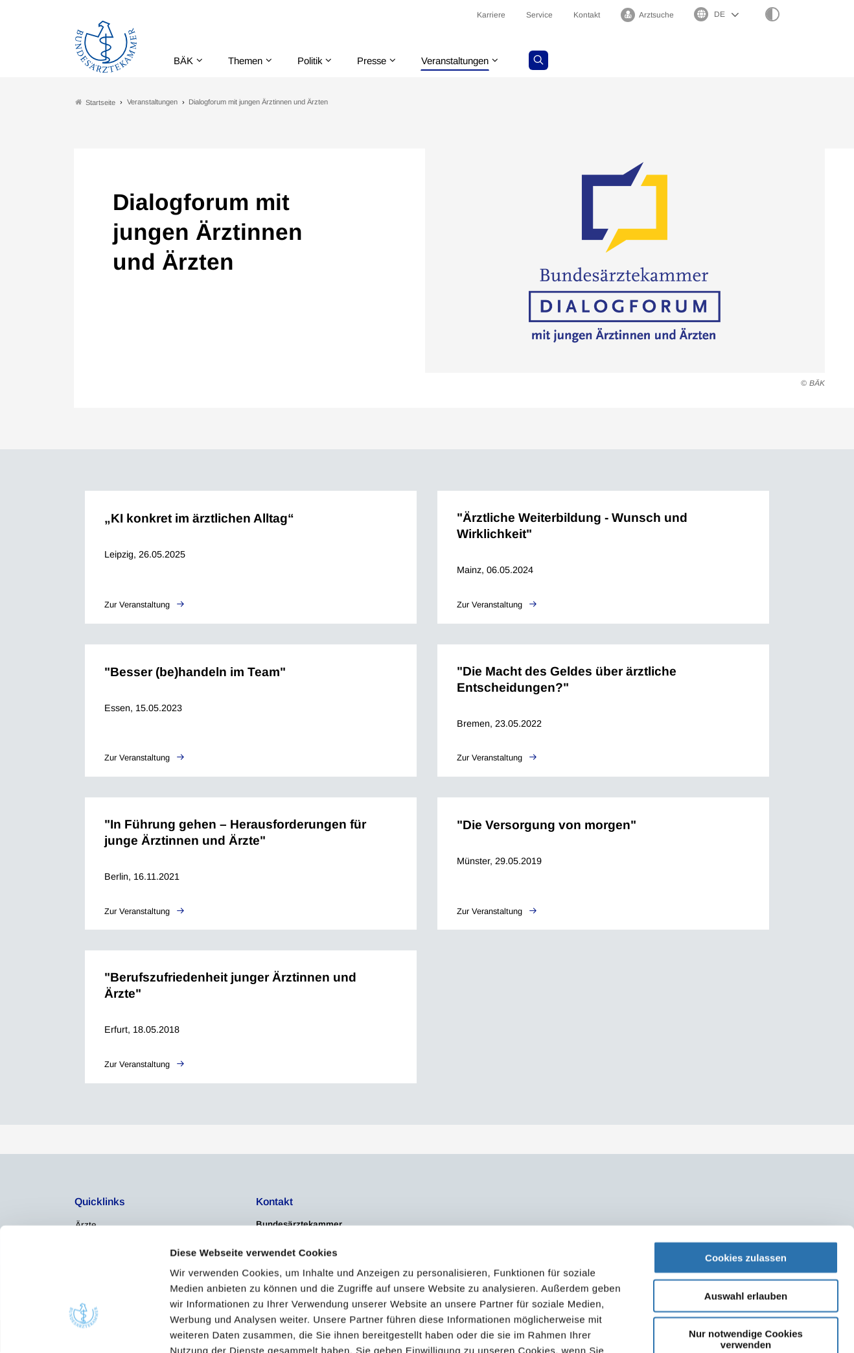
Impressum (479, 1274)
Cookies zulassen (746, 1166)
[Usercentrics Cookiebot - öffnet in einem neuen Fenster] (84, 1327)
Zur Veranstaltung (138, 605)
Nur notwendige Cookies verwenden (746, 1248)
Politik (317, 61)
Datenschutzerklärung (387, 1274)
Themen (249, 61)
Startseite (95, 103)
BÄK (184, 61)
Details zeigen (689, 1327)
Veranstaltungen (471, 61)
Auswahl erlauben (745, 1204)
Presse (383, 61)
